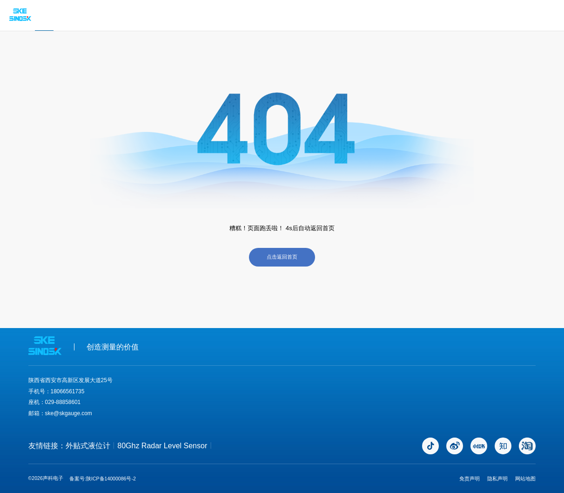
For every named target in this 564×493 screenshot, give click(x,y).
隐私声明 (497, 478)
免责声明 (469, 478)
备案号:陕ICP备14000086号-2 (102, 478)
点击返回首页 (282, 257)
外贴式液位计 (88, 446)
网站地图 (525, 478)
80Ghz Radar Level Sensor (162, 446)
